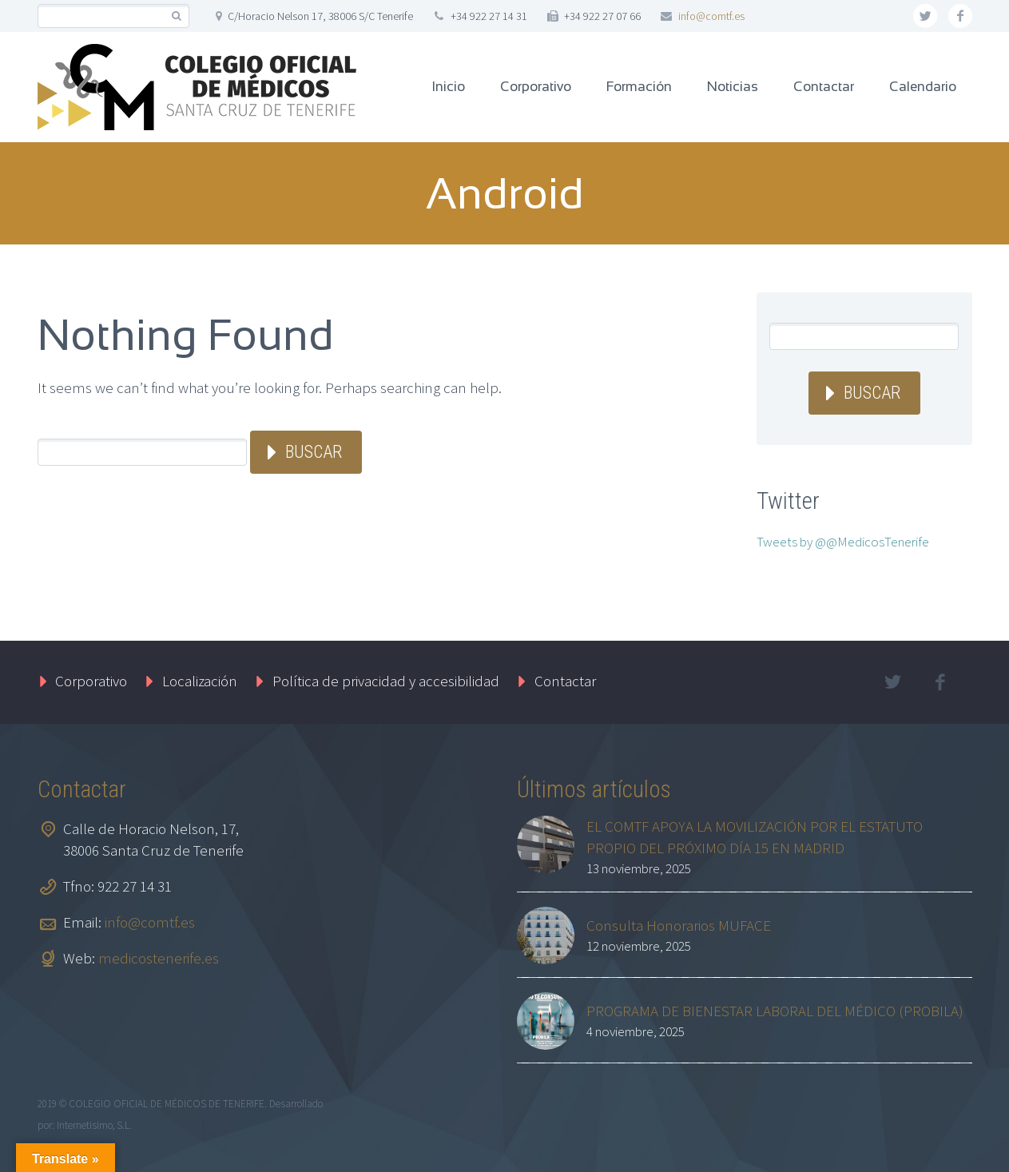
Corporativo (535, 86)
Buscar (313, 452)
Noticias (732, 86)
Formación (639, 86)
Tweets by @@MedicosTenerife (843, 541)
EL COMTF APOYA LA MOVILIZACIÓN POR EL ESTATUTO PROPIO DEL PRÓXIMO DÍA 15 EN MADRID (754, 836)
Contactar (823, 86)
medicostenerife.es (158, 957)
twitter (925, 16)
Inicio (448, 86)
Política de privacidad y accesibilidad (385, 680)
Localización (199, 680)
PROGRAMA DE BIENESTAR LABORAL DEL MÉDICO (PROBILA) (774, 1010)
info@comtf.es (711, 16)
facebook (960, 16)
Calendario (922, 86)
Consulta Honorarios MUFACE (678, 925)
